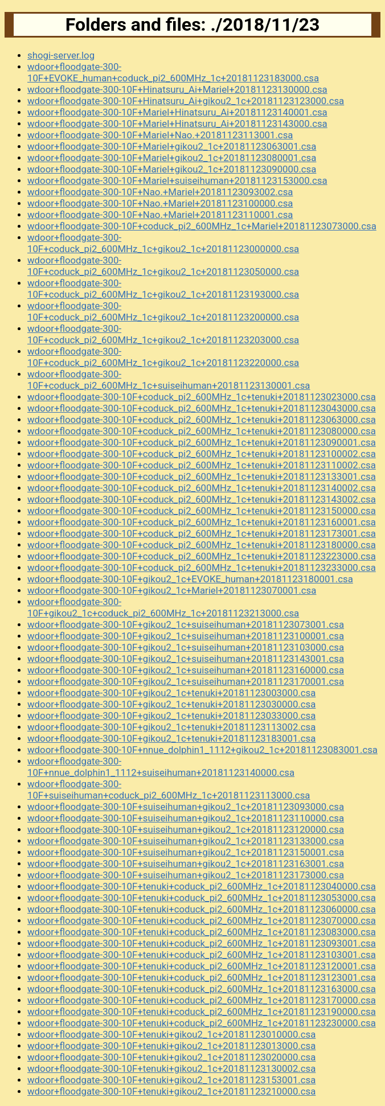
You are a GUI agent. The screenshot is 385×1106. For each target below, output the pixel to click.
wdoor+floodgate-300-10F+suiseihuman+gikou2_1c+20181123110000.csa (185, 818)
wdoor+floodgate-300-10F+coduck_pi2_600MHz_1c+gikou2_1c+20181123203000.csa (163, 334)
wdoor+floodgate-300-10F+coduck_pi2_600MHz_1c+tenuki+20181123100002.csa (201, 453)
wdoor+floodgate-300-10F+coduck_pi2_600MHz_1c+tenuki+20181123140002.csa (201, 488)
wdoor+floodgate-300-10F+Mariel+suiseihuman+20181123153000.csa (177, 180)
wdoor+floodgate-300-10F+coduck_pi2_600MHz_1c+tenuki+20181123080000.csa (201, 431)
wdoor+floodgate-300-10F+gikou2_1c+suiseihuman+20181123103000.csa (185, 647)
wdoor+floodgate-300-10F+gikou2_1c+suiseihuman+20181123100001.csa (185, 636)
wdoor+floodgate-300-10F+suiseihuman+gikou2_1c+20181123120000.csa (185, 829)
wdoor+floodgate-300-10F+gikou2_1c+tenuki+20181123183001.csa (171, 738)
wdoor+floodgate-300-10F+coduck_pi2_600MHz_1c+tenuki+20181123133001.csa (201, 476)
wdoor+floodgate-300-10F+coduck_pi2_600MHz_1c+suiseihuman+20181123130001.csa (168, 379)
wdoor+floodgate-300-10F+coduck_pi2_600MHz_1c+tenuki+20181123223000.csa (201, 556)
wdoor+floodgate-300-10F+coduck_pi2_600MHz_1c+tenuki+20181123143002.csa (201, 499)
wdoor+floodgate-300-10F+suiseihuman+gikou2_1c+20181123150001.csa (185, 852)
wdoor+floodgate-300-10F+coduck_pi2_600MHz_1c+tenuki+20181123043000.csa (201, 408)
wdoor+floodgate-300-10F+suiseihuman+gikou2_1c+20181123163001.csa (185, 863)
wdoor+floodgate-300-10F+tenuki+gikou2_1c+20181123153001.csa (171, 1080)
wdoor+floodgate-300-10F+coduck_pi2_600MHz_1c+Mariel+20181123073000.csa (201, 226)
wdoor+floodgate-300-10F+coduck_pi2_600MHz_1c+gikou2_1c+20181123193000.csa (163, 288)
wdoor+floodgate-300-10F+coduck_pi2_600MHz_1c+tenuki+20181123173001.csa (201, 533)
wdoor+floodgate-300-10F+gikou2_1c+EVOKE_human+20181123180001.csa (190, 579)
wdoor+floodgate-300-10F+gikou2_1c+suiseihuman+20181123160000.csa (185, 670)
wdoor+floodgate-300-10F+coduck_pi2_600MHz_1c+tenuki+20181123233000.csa (201, 567)
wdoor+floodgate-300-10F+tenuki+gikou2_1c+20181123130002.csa (171, 1068)
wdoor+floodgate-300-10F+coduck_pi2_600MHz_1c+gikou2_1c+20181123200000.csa (163, 311)
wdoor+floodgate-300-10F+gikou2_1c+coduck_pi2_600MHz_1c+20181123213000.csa (163, 607)
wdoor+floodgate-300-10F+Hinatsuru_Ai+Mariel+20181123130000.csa (177, 89)
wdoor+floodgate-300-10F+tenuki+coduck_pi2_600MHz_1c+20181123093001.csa (201, 943)
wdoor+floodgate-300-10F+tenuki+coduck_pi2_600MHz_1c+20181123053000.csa (201, 897)
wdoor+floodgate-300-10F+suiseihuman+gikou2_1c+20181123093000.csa (185, 806)
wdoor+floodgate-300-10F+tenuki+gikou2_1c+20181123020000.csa (171, 1057)
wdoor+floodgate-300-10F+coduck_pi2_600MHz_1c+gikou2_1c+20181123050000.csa (163, 265)
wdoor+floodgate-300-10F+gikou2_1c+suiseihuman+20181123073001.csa (185, 624)
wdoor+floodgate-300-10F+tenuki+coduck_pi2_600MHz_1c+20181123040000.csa (201, 886)
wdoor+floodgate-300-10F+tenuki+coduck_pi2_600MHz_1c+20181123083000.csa (201, 932)
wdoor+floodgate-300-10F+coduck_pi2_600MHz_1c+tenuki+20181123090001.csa (201, 442)
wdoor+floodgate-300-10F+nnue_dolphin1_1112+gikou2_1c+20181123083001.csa (202, 749)
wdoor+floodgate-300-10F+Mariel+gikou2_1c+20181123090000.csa (171, 169)
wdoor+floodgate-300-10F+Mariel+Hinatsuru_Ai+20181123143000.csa (177, 123)
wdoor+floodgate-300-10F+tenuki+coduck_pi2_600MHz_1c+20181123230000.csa (201, 1023)
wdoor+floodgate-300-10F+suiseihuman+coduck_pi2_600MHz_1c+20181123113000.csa (168, 789)
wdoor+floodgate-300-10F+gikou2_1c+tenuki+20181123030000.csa (171, 704)
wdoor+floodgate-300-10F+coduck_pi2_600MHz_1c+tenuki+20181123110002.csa (201, 465)
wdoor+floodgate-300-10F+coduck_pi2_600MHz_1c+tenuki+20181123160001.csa (201, 522)
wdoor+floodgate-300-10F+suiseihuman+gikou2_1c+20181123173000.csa (185, 875)
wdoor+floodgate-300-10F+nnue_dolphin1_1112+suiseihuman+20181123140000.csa (160, 766)
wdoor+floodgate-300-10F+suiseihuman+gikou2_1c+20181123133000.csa (185, 840)
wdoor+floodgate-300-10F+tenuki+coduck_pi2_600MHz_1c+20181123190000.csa (201, 1011)
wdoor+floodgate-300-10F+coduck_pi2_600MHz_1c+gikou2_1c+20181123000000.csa (163, 243)
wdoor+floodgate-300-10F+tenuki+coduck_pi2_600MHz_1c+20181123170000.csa (201, 1000)
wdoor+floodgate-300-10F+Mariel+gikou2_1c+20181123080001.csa (171, 157)
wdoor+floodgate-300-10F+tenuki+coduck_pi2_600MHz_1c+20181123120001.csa (201, 966)
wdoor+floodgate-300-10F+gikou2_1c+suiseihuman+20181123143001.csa (185, 658)
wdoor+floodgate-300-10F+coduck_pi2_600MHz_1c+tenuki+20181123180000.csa (201, 544)
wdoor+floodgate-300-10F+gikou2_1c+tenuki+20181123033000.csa (171, 715)
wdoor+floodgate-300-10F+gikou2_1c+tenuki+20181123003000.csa (171, 692)
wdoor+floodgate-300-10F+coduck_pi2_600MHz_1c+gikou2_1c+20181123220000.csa (163, 357)
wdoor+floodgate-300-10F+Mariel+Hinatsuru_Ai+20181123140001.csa (177, 112)
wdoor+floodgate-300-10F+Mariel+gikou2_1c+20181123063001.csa (171, 146)
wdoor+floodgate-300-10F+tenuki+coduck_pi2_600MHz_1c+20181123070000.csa (201, 920)
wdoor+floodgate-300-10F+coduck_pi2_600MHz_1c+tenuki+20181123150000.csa (201, 510)
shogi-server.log (61, 55)
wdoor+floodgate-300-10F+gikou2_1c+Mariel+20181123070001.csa (171, 590)
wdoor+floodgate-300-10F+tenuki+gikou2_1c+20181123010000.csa (171, 1034)
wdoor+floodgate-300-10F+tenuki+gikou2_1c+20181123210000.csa (171, 1091)
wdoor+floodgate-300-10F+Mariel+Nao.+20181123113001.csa (160, 135)
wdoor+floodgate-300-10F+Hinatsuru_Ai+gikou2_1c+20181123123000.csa (185, 100)
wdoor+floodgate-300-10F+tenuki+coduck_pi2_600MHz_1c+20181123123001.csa (201, 977)
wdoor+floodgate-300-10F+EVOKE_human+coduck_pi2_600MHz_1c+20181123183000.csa (173, 72)
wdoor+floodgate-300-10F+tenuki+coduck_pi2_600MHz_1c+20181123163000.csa (201, 988)
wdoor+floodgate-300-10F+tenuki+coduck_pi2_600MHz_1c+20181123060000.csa (201, 909)
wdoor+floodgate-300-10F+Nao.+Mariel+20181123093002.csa (160, 192)
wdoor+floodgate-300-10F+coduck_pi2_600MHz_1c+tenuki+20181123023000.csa (201, 396)
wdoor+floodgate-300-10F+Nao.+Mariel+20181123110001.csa (160, 214)
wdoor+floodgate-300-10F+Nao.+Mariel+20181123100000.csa (160, 203)
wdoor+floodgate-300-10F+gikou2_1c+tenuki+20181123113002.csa (171, 727)
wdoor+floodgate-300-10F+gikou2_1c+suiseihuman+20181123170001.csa (185, 681)
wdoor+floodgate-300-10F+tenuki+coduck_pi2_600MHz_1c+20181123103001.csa (201, 954)
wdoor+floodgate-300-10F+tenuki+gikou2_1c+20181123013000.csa (171, 1045)
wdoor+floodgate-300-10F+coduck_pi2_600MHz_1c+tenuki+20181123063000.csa (201, 419)
